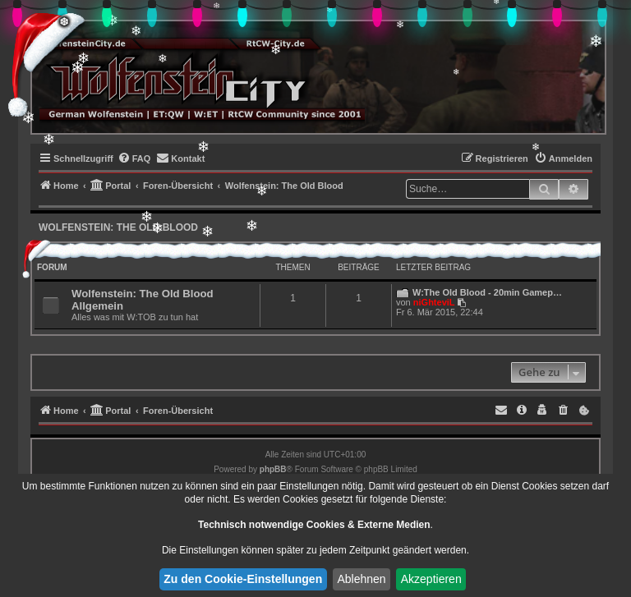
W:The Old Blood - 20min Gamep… (487, 292)
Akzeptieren (431, 579)
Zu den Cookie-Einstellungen (243, 579)
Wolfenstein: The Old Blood (118, 227)
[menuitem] (134, 158)
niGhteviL (434, 302)
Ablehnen (361, 579)
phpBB (273, 469)
